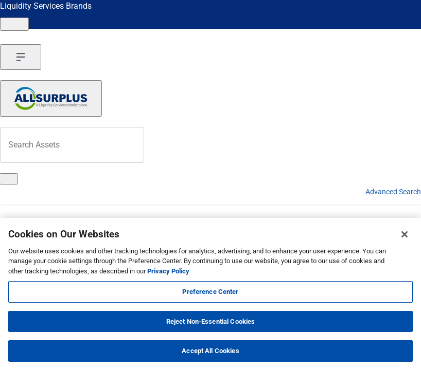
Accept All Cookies (210, 351)
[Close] (404, 234)
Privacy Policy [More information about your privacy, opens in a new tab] (168, 271)
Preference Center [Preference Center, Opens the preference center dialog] (210, 291)
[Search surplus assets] (72, 145)
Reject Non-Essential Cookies (210, 321)
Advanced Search (393, 192)
